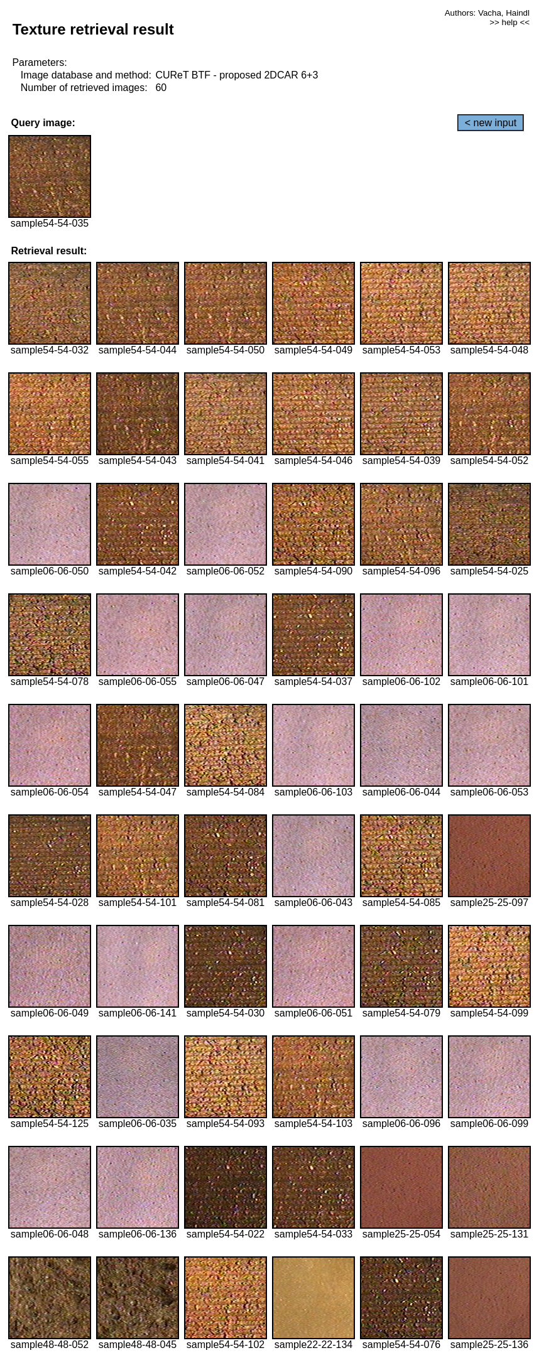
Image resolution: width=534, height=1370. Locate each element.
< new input (490, 122)
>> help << (509, 22)
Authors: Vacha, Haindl (487, 13)
